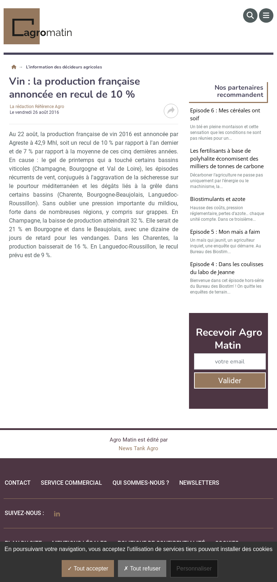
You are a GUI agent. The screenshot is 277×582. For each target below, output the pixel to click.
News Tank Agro (138, 448)
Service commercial (71, 482)
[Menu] (266, 15)
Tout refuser (142, 568)
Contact (18, 482)
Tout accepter (87, 568)
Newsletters (199, 482)
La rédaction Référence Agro (37, 106)
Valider (229, 380)
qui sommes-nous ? (141, 482)
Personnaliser (194, 568)
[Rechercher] (250, 15)
